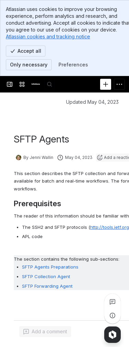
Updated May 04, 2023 (92, 102)
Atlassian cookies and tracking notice (48, 36)
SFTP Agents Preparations (50, 267)
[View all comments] (112, 301)
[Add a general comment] (45, 331)
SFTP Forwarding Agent (47, 286)
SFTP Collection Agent (46, 277)
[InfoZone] (35, 84)
